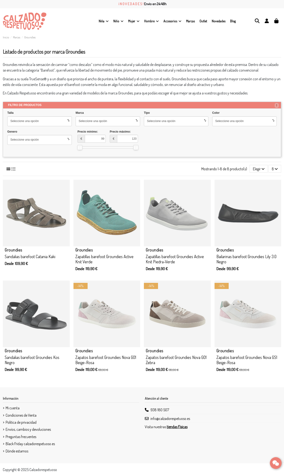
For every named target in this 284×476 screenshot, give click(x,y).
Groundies (13, 249)
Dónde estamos (17, 451)
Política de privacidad (21, 422)
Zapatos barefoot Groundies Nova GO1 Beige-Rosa (105, 360)
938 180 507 (159, 409)
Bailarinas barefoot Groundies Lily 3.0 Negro (246, 259)
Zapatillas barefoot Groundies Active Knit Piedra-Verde (175, 259)
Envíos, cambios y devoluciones (28, 429)
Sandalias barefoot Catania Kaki (30, 256)
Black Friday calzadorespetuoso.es (30, 443)
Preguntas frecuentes (21, 436)
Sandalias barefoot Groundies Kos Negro (32, 360)
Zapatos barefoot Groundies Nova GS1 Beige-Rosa (246, 360)
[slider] (79, 147)
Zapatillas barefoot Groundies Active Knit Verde (104, 259)
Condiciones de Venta (21, 415)
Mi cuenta (13, 408)
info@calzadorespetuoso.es (170, 418)
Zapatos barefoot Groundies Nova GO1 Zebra (176, 360)
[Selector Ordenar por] (259, 168)
